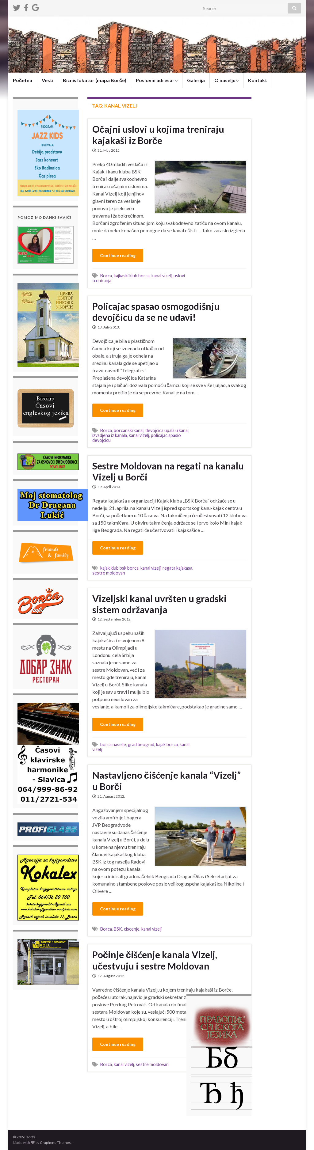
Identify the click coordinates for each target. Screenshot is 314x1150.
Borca (106, 275)
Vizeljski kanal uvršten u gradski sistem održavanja (159, 604)
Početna (22, 80)
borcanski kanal (129, 430)
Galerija (196, 80)
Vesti (47, 80)
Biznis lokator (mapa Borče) (94, 80)
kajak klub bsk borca (119, 568)
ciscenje (132, 929)
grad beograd (141, 744)
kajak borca (167, 744)
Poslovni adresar (157, 80)
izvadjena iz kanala (109, 435)
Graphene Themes (55, 1142)
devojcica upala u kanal (167, 430)
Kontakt (257, 80)
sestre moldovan (108, 572)
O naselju (226, 80)
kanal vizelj (161, 275)
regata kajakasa (177, 568)
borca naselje (113, 744)
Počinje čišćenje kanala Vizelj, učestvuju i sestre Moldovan (154, 960)
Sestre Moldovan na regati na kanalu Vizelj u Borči (168, 471)
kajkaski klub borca (132, 275)
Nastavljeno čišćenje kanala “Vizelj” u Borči (166, 780)
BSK (118, 929)
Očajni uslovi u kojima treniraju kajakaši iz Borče (158, 134)
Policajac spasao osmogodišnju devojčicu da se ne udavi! (156, 312)
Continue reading (118, 255)
